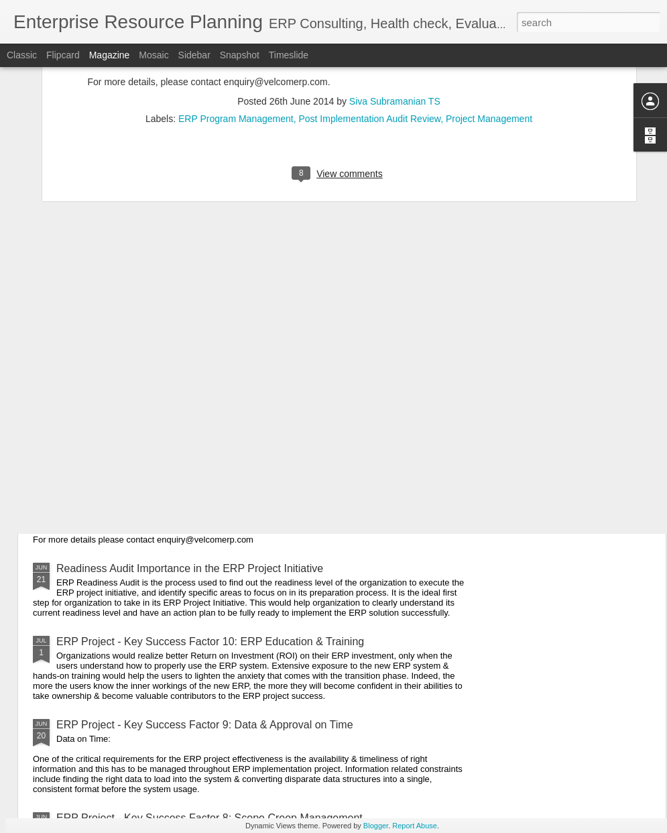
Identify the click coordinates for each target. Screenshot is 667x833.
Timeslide (288, 55)
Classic (22, 55)
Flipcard (63, 55)
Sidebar (194, 55)
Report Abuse (414, 826)
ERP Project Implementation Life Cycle (148, 422)
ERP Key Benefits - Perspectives (134, 485)
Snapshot (239, 55)
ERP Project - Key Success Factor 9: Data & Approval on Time (204, 724)
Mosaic (153, 55)
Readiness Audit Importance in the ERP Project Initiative (189, 568)
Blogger (375, 826)
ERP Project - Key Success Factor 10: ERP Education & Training (210, 641)
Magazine (109, 55)
